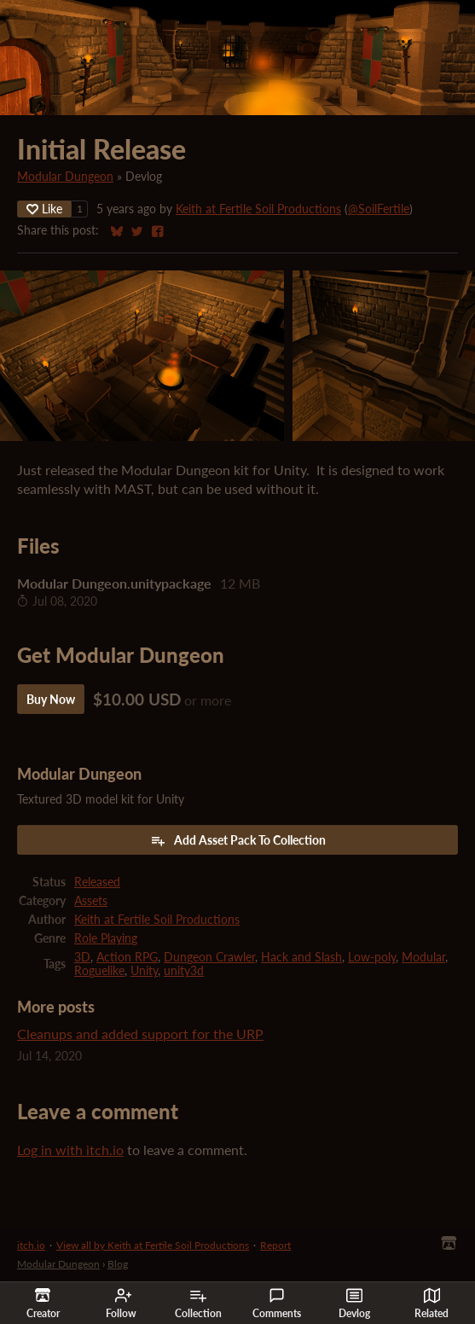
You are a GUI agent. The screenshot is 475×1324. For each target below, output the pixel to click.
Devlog (354, 1303)
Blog (117, 1263)
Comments (276, 1303)
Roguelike (99, 971)
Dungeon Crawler (209, 957)
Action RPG (127, 957)
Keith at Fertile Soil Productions (258, 209)
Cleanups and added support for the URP (140, 1033)
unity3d (184, 971)
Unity (144, 971)
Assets (90, 901)
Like (44, 208)
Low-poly (372, 957)
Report (275, 1245)
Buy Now (50, 699)
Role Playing (105, 938)
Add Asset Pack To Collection (238, 840)
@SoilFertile (378, 209)
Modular (423, 957)
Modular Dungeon (65, 176)
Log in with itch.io (70, 1149)
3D (82, 957)
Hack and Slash (301, 957)
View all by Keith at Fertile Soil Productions (152, 1245)
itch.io (31, 1245)
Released (97, 882)
